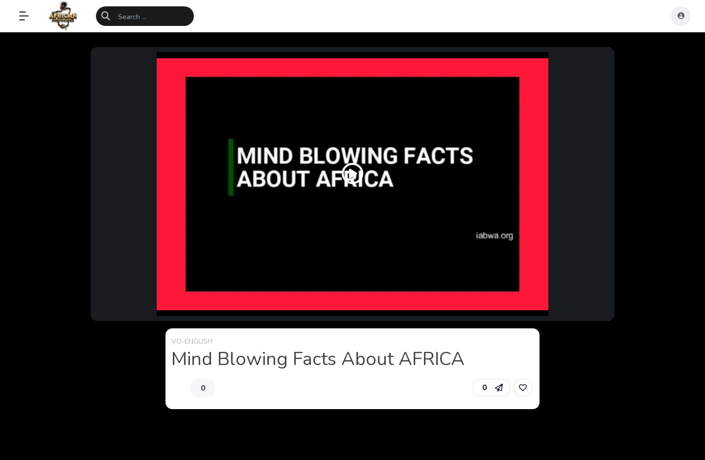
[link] (523, 387)
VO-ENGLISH (191, 341)
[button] (29, 16)
